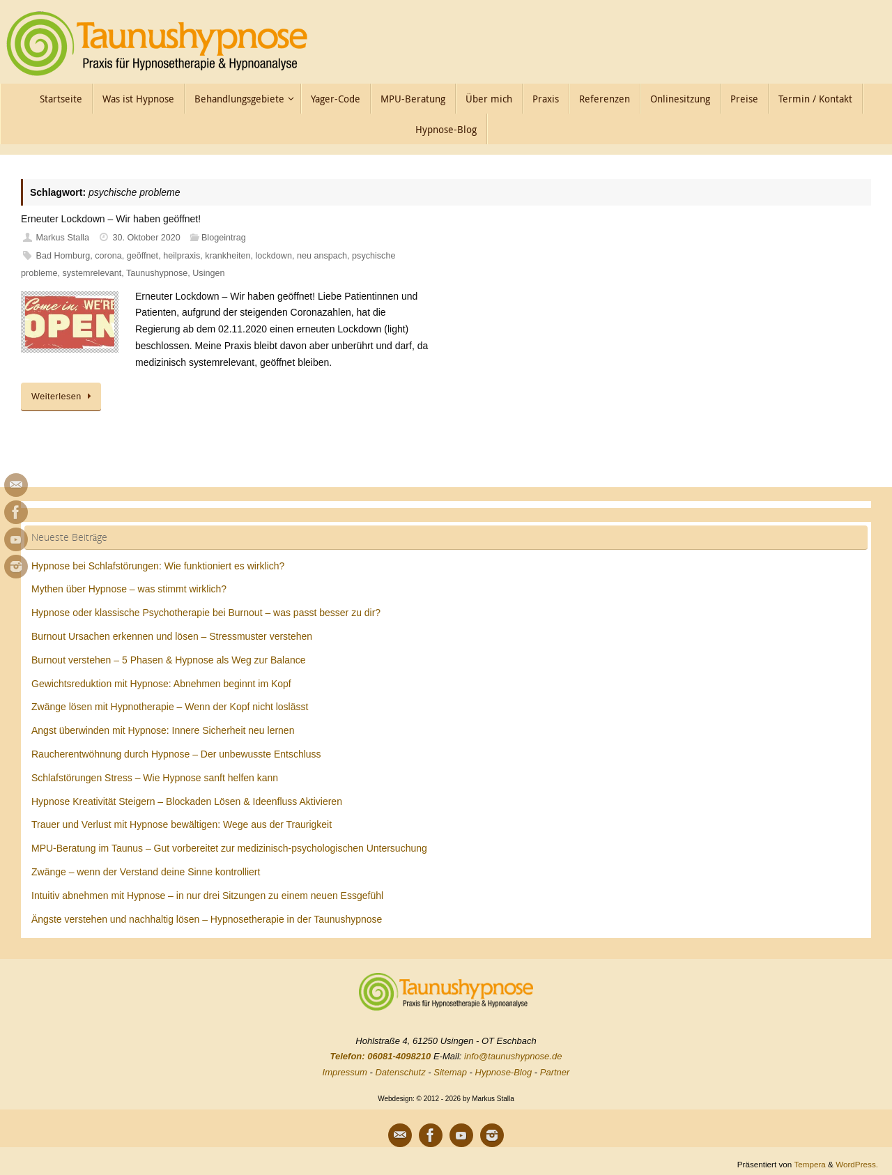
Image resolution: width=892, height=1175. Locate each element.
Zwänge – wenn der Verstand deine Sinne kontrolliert (145, 871)
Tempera (809, 1164)
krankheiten (227, 256)
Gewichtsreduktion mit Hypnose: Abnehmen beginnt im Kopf (161, 683)
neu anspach (322, 256)
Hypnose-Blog (503, 1072)
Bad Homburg (63, 256)
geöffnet (142, 256)
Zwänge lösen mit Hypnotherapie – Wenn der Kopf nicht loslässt (169, 706)
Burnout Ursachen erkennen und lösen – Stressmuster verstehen (171, 636)
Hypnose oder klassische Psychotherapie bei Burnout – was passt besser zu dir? (205, 612)
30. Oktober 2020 (146, 238)
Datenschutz (400, 1072)
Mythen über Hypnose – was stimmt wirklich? (128, 588)
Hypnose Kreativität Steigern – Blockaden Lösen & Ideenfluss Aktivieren (186, 801)
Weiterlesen (63, 396)
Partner (555, 1072)
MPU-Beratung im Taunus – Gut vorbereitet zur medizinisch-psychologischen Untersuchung (229, 848)
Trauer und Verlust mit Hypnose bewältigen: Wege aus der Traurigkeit (181, 824)
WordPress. (857, 1164)
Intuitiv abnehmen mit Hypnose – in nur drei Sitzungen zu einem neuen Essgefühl (207, 895)
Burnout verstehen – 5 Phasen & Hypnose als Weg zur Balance (168, 660)
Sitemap (450, 1072)
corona (108, 256)
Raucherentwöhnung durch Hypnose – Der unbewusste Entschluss (176, 754)
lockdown (273, 256)
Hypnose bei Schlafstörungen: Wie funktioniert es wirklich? (157, 565)
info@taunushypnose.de (513, 1056)
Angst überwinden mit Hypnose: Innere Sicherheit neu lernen (162, 730)
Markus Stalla (62, 238)
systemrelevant (92, 273)
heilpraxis (181, 256)
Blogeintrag (223, 238)
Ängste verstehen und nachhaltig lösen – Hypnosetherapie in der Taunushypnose (206, 919)
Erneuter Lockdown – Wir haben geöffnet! (111, 218)
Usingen (208, 273)
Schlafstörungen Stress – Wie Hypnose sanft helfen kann (154, 777)
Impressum (345, 1072)
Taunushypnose (156, 273)
